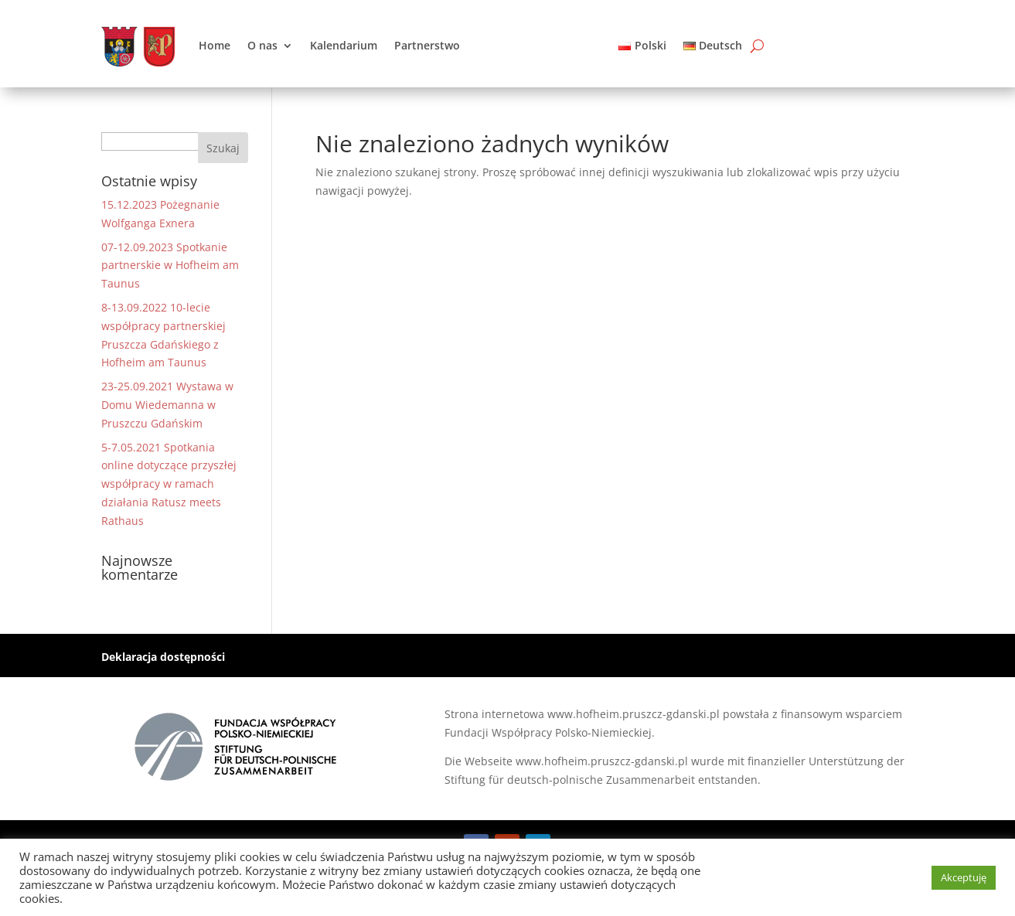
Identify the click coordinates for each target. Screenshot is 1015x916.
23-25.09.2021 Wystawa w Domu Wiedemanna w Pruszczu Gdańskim (167, 405)
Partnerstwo (427, 45)
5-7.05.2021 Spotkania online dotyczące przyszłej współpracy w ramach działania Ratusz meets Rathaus (169, 484)
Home (214, 45)
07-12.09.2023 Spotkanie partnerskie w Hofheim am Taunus (170, 265)
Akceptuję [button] (963, 877)
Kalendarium (343, 45)
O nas (262, 45)
